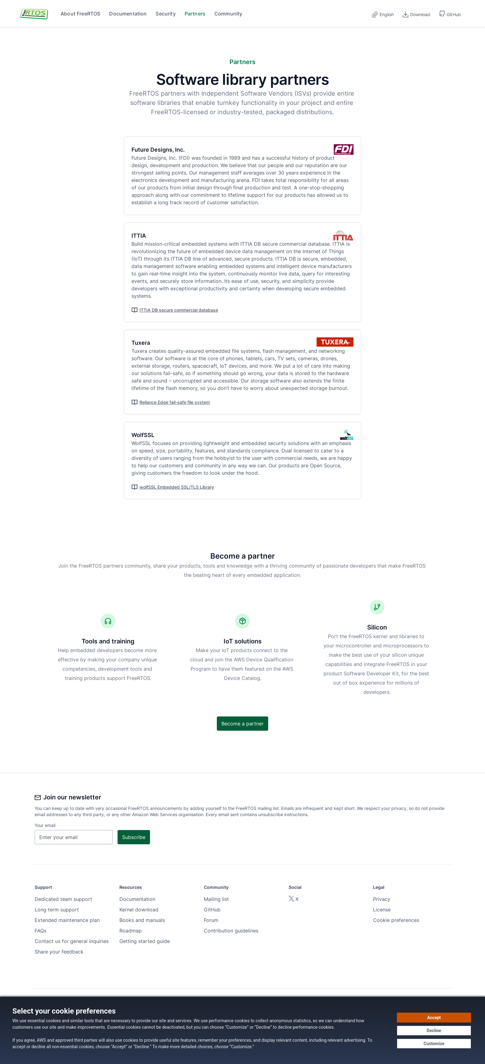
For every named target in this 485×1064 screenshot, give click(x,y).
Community (228, 14)
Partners (195, 14)
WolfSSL (146, 435)
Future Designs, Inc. (161, 149)
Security (165, 14)
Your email (45, 825)
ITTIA (142, 235)
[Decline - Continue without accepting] (434, 1031)
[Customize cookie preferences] (434, 1044)
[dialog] (242, 1030)
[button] (450, 13)
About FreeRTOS (80, 14)
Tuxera (144, 343)
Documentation (128, 14)
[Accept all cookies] (434, 1018)
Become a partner (242, 723)
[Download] (416, 13)
